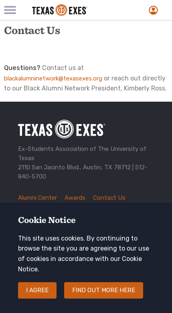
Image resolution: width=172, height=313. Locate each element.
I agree (37, 298)
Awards (75, 197)
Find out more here (103, 298)
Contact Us (109, 197)
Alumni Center (37, 197)
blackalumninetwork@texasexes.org (53, 78)
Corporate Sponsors (46, 207)
